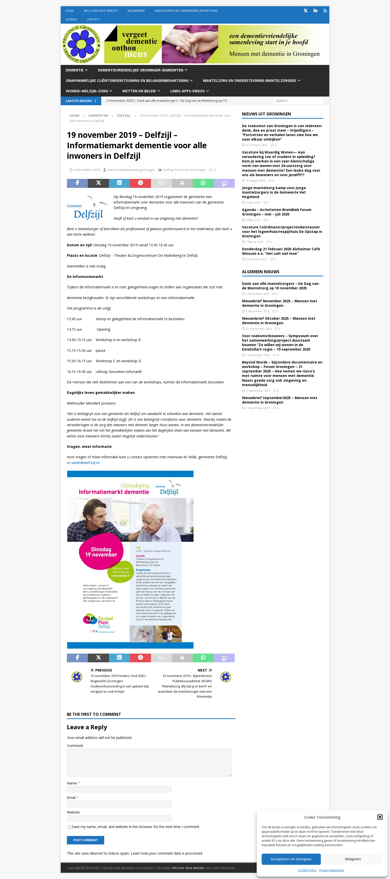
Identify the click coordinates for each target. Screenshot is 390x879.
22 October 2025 (257, 145)
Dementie (75, 70)
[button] (380, 817)
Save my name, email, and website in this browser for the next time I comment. (136, 826)
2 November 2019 (87, 169)
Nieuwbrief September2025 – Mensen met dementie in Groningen (279, 400)
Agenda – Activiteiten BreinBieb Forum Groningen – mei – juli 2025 (276, 211)
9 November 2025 (257, 294)
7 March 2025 (254, 242)
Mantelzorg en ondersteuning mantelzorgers (249, 80)
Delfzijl (168, 169)
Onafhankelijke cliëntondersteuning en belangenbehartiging (127, 80)
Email (72, 797)
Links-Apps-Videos (187, 91)
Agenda (71, 19)
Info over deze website (101, 10)
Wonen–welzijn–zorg (87, 91)
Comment (75, 745)
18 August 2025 (255, 180)
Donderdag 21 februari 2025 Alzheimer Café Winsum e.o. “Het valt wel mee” (281, 251)
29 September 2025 (259, 328)
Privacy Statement (331, 870)
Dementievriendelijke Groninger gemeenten (140, 70)
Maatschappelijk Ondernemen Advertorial (186, 10)
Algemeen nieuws (260, 271)
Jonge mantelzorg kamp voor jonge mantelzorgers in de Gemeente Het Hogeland (274, 192)
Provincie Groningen (190, 169)
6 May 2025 (253, 202)
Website (73, 812)
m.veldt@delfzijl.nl (83, 462)
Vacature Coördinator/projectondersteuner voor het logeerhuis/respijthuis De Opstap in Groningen (282, 231)
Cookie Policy (307, 870)
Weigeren (353, 859)
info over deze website (188, 868)
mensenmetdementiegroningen (131, 169)
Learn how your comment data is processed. (167, 853)
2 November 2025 (257, 311)
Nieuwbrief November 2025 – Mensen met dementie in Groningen (279, 303)
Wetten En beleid (139, 91)
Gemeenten (98, 115)
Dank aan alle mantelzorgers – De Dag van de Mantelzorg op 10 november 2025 (280, 285)
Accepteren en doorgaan (291, 859)
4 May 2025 (253, 220)
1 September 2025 (258, 408)
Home (70, 10)
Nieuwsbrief (136, 10)
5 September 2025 (258, 355)
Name (72, 783)
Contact (93, 19)
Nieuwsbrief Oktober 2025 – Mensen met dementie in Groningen (278, 320)
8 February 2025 (256, 259)
